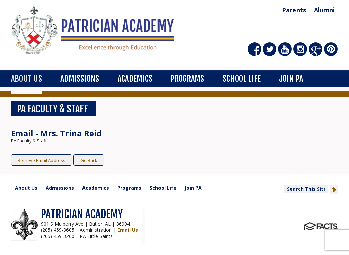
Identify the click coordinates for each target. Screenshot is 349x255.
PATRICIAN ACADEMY (82, 214)
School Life (242, 79)
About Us (26, 79)
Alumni (324, 10)
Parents (294, 10)
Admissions (79, 79)
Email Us (127, 230)
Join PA (291, 79)
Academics (135, 79)
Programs (187, 79)
